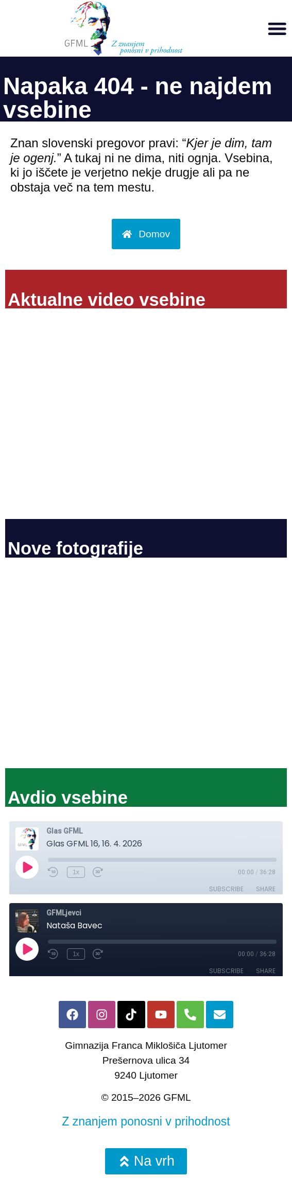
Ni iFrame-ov (146, 416)
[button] (277, 28)
